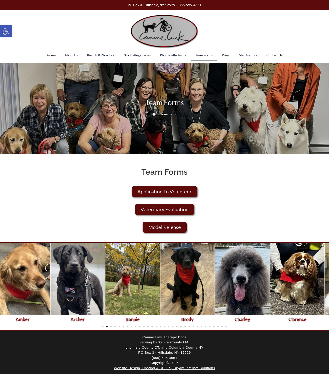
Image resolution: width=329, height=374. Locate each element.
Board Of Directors (100, 55)
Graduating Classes (137, 55)
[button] (6, 31)
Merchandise (248, 55)
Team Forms (204, 55)
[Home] (154, 114)
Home (51, 55)
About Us (71, 55)
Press (226, 55)
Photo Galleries (173, 55)
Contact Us (274, 55)
